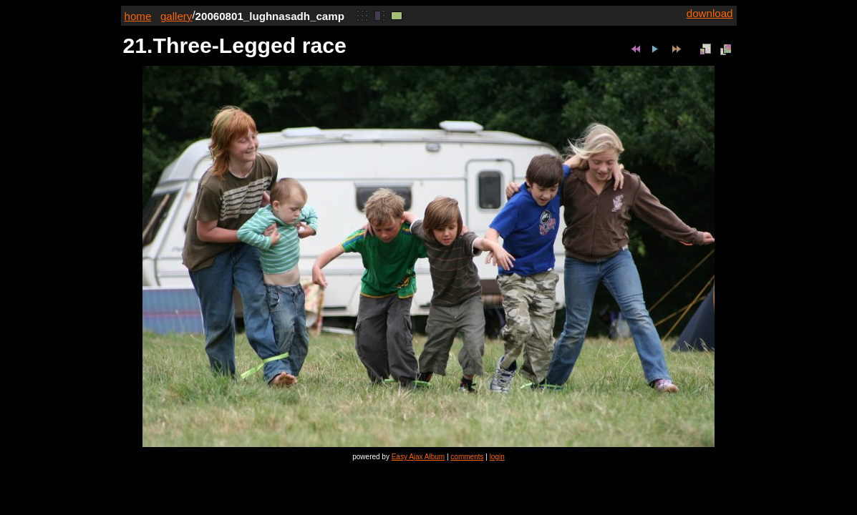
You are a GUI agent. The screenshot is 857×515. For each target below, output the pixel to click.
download (710, 13)
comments (466, 457)
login (497, 457)
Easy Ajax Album (418, 457)
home (138, 16)
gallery (176, 16)
